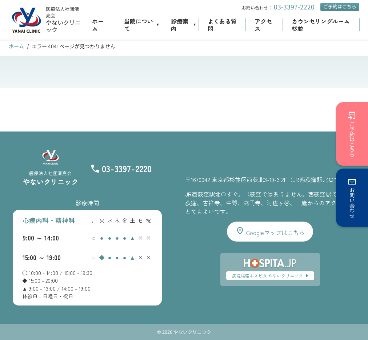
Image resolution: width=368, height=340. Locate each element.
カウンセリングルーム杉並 (321, 25)
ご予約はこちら (339, 6)
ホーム (98, 25)
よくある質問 (222, 25)
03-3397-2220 (294, 6)
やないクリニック (63, 26)
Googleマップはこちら (270, 231)
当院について (138, 25)
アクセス (263, 25)
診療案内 (179, 25)
